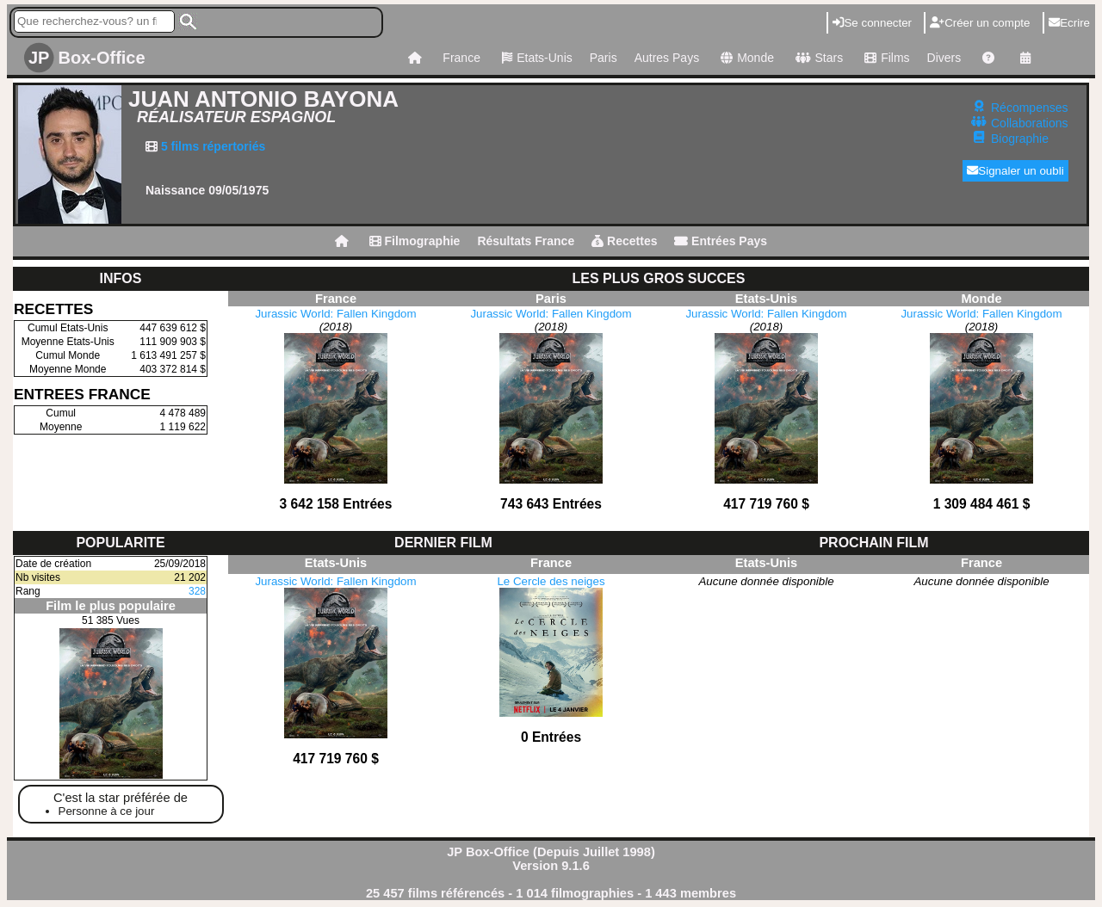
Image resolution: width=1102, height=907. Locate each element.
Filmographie (415, 241)
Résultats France (525, 241)
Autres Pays (667, 58)
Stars (817, 58)
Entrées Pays (720, 241)
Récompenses (1029, 107)
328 (197, 591)
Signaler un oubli (1015, 170)
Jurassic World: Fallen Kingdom (335, 313)
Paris (603, 58)
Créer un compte (980, 22)
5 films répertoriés (211, 146)
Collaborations (1029, 123)
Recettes (624, 241)
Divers (944, 58)
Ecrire (1069, 22)
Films (884, 58)
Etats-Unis (535, 58)
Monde (745, 58)
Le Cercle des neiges (550, 581)
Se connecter (872, 22)
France (461, 58)
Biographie (1020, 138)
